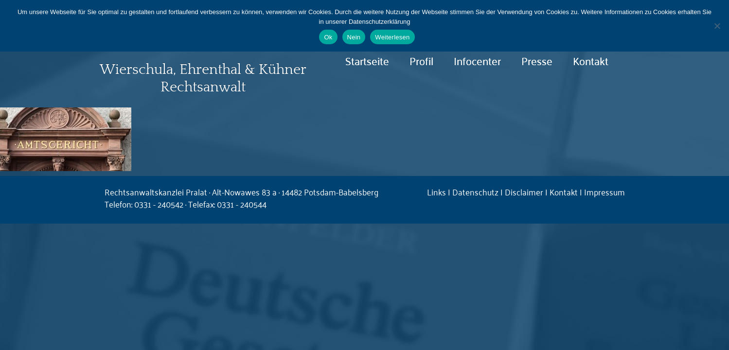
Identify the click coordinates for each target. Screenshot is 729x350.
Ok (328, 37)
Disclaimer (524, 191)
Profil (421, 60)
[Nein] (717, 26)
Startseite (367, 60)
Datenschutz (475, 191)
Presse (536, 60)
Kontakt (590, 60)
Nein (354, 37)
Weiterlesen (392, 37)
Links (436, 191)
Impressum (604, 191)
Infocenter (477, 60)
